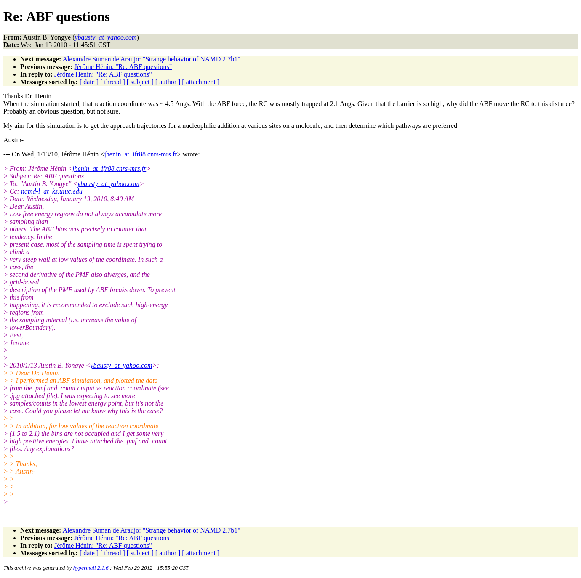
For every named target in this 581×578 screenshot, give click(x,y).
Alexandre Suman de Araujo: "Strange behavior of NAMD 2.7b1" (151, 59)
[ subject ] (140, 81)
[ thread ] (112, 81)
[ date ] (89, 81)
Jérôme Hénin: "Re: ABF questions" (123, 66)
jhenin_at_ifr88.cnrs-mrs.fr (140, 154)
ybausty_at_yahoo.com (108, 183)
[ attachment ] (200, 81)
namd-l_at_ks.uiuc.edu (52, 191)
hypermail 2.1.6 (91, 568)
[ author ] (168, 81)
